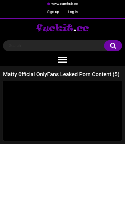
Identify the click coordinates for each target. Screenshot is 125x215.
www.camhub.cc (64, 4)
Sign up (53, 12)
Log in (73, 12)
